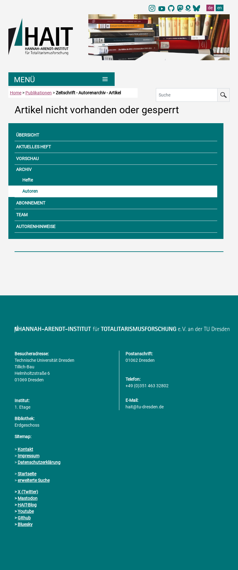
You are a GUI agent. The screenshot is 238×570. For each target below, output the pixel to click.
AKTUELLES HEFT (33, 146)
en (219, 7)
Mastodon (27, 498)
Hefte (27, 179)
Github (24, 517)
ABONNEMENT (30, 202)
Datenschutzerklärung (39, 462)
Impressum (28, 455)
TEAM (22, 214)
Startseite (27, 473)
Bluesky (25, 524)
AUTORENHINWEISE (35, 226)
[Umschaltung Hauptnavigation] (61, 79)
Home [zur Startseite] (15, 92)
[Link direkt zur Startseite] (45, 36)
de (210, 7)
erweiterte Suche (34, 480)
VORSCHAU (27, 158)
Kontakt (25, 449)
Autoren (30, 191)
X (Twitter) (28, 491)
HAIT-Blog (27, 504)
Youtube (26, 511)
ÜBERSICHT (27, 134)
